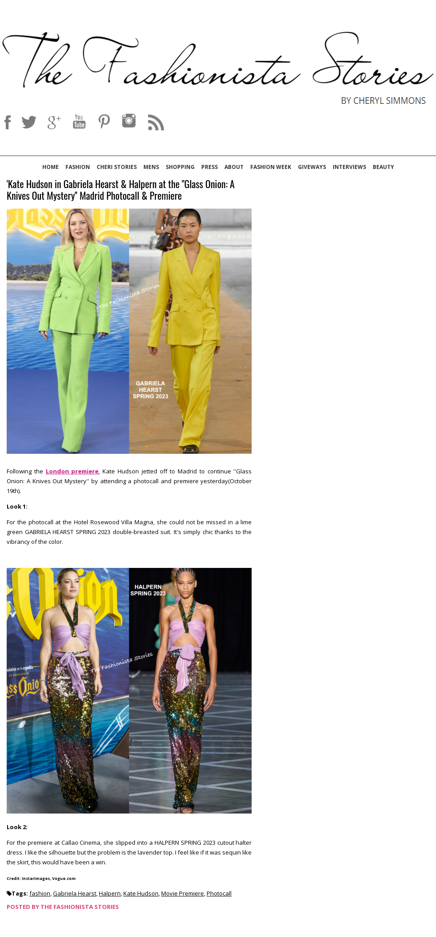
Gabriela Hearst (74, 893)
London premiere (72, 471)
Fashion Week (270, 167)
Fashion (77, 167)
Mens (151, 167)
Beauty (383, 167)
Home (50, 167)
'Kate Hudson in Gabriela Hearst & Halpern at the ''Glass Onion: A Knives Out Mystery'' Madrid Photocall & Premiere (121, 190)
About (234, 167)
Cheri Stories (117, 167)
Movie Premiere (182, 893)
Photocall (219, 893)
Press (209, 167)
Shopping (180, 167)
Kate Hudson (141, 893)
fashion (39, 893)
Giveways (312, 167)
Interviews (349, 167)
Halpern (110, 893)
